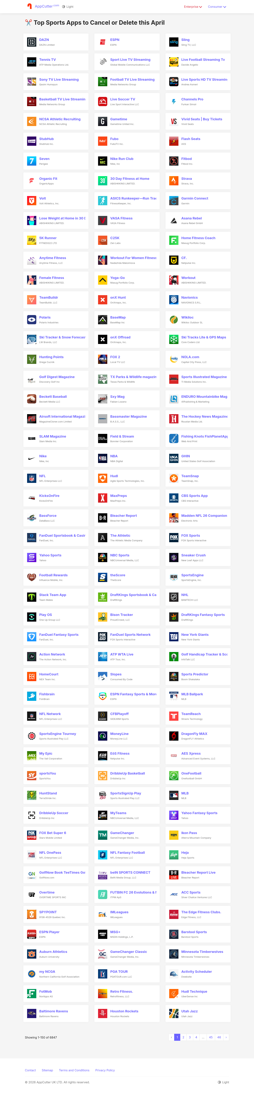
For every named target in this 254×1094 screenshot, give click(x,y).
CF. (184, 258)
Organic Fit (48, 178)
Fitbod (186, 159)
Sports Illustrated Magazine (204, 377)
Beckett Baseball (53, 396)
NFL (42, 476)
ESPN (114, 40)
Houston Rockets (124, 1011)
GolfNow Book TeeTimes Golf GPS (67, 872)
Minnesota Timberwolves (202, 952)
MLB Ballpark (192, 694)
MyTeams (118, 813)
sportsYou (47, 773)
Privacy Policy (105, 1070)
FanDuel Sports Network (130, 634)
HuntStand (48, 793)
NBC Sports (119, 555)
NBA (114, 456)
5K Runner (48, 238)
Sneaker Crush (193, 555)
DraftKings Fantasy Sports (203, 615)
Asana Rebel (191, 218)
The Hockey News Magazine (204, 416)
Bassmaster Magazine (128, 416)
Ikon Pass (189, 833)
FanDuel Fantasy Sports (59, 634)
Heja (185, 852)
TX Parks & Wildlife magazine (134, 377)
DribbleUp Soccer (53, 813)
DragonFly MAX (194, 734)
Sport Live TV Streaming (130, 59)
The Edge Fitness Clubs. (201, 912)
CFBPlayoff (119, 714)
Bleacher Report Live (198, 872)
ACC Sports (191, 892)
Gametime (118, 119)
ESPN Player (49, 932)
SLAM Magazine (52, 436)
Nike (43, 456)
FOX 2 (115, 357)
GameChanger (122, 833)
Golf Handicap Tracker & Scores (207, 654)
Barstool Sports (194, 932)
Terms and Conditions (74, 1070)
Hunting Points (51, 357)
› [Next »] (226, 1037)
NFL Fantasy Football (127, 852)
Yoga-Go (117, 278)
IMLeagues (119, 912)
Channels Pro (192, 99)
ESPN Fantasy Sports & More (133, 694)
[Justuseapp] (42, 6)
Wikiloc (187, 317)
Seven (44, 159)
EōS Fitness (119, 753)
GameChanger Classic (128, 952)
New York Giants (195, 634)
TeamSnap (190, 476)
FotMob (45, 991)
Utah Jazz (189, 1011)
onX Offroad (120, 337)
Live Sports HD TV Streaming (205, 79)
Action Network (52, 654)
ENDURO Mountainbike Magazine (208, 396)
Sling (185, 40)
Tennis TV (47, 59)
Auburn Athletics (53, 952)
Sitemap (47, 1070)
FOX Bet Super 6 (52, 833)
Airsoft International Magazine (64, 416)
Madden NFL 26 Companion (204, 515)
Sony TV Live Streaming (59, 79)
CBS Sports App (194, 496)
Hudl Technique (194, 991)
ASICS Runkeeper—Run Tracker (136, 198)
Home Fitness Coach (198, 238)
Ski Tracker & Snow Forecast (62, 337)
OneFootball (191, 773)
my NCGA (47, 971)
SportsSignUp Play (125, 793)
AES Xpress (191, 753)
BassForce (48, 515)
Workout (188, 278)
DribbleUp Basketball (127, 773)
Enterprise (193, 6)
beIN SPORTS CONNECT (130, 872)
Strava (186, 178)
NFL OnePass (50, 852)
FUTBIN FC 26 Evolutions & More (137, 892)
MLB (185, 793)
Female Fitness (51, 278)
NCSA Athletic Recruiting (60, 119)
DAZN (44, 40)
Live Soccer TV (122, 99)
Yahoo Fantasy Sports (199, 813)
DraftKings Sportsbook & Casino (136, 595)
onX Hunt (118, 297)
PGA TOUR (119, 971)
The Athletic (120, 535)
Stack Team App (52, 595)
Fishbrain (47, 694)
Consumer (217, 6)
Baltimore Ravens (53, 1011)
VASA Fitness (121, 218)
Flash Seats (190, 139)
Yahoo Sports (50, 555)
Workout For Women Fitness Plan (137, 258)
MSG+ (115, 932)
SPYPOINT (48, 912)
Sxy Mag (117, 396)
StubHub (46, 139)
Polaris (45, 317)
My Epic (45, 753)
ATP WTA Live (121, 654)
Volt (42, 198)
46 (219, 1037)
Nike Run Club (121, 159)
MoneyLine (119, 734)
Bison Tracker (121, 615)
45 (211, 1037)
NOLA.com (190, 357)
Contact (30, 1070)
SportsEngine (192, 575)
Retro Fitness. (121, 991)
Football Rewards (53, 575)
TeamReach (191, 714)
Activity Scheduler (196, 971)
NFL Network (50, 714)
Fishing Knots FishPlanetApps (206, 436)
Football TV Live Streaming (132, 79)
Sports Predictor (194, 674)
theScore (117, 575)
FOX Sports (190, 535)
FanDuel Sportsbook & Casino (63, 535)
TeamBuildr (48, 297)
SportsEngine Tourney (57, 734)
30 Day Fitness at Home (129, 178)
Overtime (47, 892)
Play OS (45, 615)
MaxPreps (118, 496)
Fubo (114, 139)
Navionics (189, 297)
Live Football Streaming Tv (203, 59)
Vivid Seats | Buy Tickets (201, 119)
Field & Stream (122, 436)
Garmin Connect (194, 198)
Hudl (114, 476)
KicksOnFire (49, 496)
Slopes (115, 674)
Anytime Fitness (52, 258)
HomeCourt (48, 674)
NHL (184, 595)
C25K (114, 238)
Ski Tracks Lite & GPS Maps (203, 337)
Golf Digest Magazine (57, 377)
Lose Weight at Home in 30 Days (66, 218)
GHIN (185, 456)
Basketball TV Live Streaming (63, 99)
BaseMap (118, 317)
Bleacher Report (123, 515)
